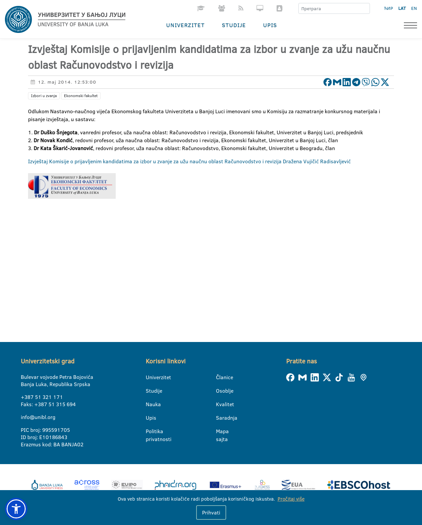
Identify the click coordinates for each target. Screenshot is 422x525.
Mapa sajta (220, 431)
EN (414, 8)
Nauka (150, 404)
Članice (220, 377)
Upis (270, 25)
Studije (234, 25)
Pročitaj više (291, 498)
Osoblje (220, 390)
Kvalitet (220, 404)
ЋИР (388, 8)
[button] (16, 508)
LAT (402, 8)
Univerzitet (185, 25)
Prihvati (211, 512)
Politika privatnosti (150, 431)
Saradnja (220, 417)
